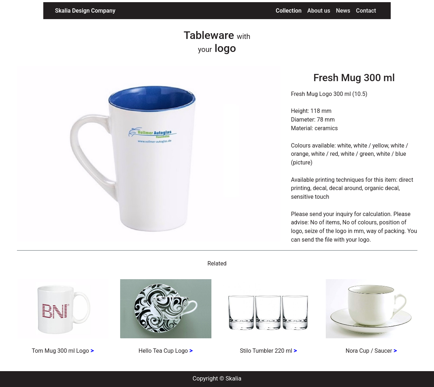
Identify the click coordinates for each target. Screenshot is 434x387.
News (343, 10)
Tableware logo (217, 41)
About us (318, 10)
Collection (290, 10)
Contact (366, 10)
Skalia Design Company (85, 10)
